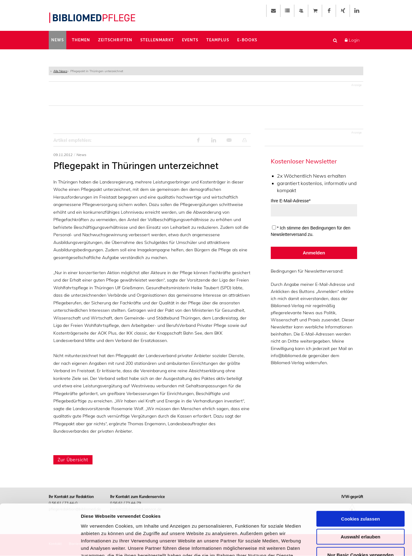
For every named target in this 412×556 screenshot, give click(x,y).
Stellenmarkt (157, 40)
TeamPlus (217, 40)
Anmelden (314, 252)
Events (190, 40)
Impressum (169, 517)
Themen (81, 40)
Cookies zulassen (360, 473)
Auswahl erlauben (360, 491)
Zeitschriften (115, 40)
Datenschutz (137, 517)
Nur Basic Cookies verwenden (360, 509)
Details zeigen (328, 543)
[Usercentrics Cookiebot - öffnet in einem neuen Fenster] (40, 544)
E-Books (247, 40)
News (57, 40)
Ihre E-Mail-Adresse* (291, 200)
